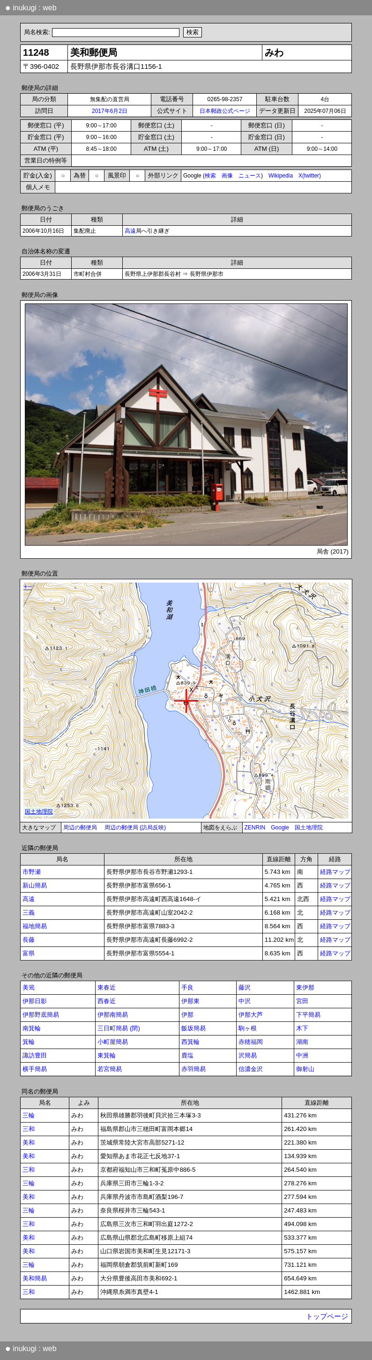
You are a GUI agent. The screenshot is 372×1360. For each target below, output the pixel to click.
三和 (28, 1128)
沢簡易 (247, 1055)
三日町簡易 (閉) (118, 1028)
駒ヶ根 (247, 1028)
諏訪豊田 (34, 1055)
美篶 (28, 987)
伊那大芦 (250, 1014)
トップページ (327, 1316)
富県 (28, 953)
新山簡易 (34, 885)
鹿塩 (187, 1055)
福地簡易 (34, 926)
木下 (302, 1028)
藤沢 (244, 987)
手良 (187, 987)
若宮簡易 (109, 1068)
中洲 (302, 1055)
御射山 (305, 1068)
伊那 (187, 1014)
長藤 (28, 939)
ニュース (249, 175)
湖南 (302, 1041)
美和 (28, 1142)
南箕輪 (31, 1028)
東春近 (106, 987)
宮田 (302, 1001)
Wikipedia (280, 175)
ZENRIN (255, 827)
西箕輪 (190, 1041)
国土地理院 (309, 827)
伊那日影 (34, 1001)
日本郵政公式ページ (225, 111)
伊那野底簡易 (40, 1014)
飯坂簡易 (193, 1028)
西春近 (106, 1001)
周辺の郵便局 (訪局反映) (135, 827)
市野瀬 (31, 871)
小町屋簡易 (112, 1041)
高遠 (130, 231)
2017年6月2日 (109, 111)
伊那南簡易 (112, 1014)
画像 (227, 175)
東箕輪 (106, 1055)
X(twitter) (309, 175)
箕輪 (28, 1041)
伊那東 (190, 1001)
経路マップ (335, 871)
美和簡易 (34, 1278)
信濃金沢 (250, 1068)
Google (280, 827)
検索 (210, 175)
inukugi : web (31, 7)
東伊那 (305, 987)
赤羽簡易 (193, 1068)
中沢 (244, 1001)
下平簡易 (308, 1014)
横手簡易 (34, 1068)
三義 (28, 912)
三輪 (28, 1115)
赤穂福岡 (250, 1041)
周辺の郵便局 (80, 827)
